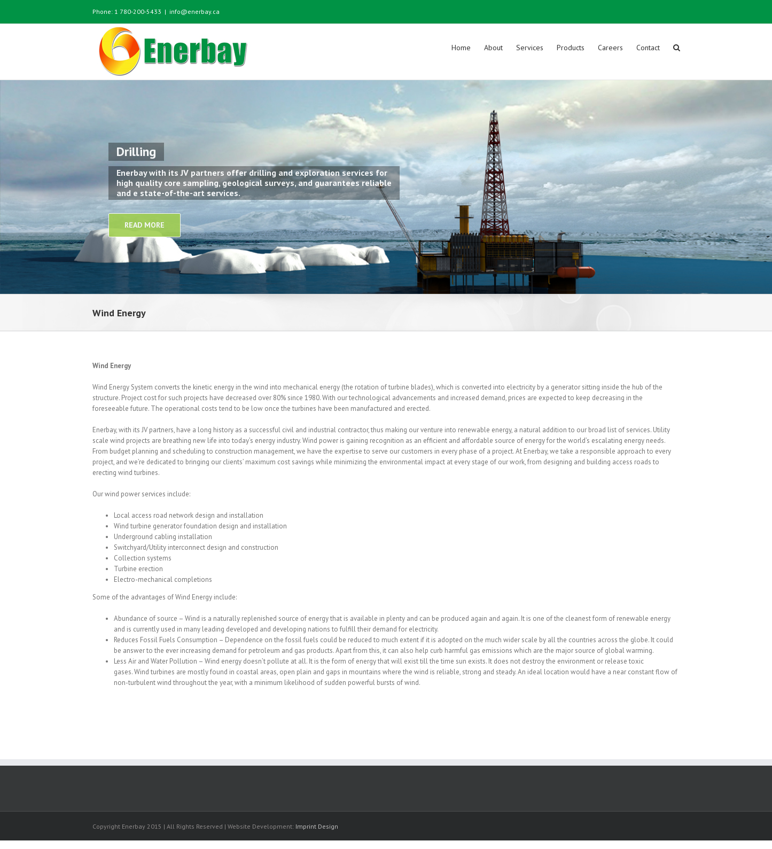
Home (461, 47)
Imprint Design (316, 826)
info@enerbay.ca (194, 11)
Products (570, 47)
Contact (648, 47)
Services (529, 47)
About (493, 47)
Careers (610, 47)
